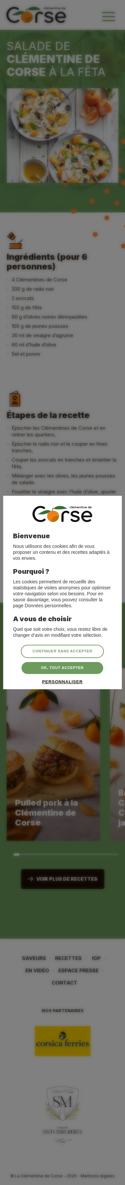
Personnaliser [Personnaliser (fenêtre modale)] (62, 681)
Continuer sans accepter (62, 651)
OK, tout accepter (62, 668)
